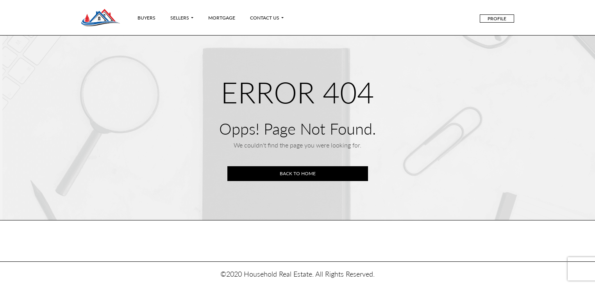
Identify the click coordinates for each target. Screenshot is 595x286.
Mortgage (221, 18)
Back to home (298, 173)
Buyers (146, 18)
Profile (497, 18)
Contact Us (264, 18)
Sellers (179, 18)
